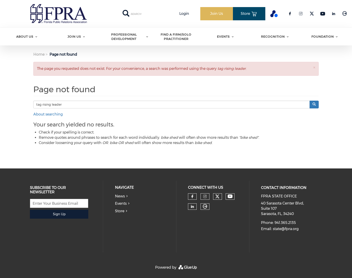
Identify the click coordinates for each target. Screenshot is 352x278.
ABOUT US (24, 36)
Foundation (322, 36)
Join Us (74, 36)
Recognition (273, 36)
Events (223, 36)
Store (119, 211)
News (120, 196)
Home (38, 54)
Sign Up (59, 214)
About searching (48, 114)
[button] (314, 67)
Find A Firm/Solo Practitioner (176, 36)
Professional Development (124, 36)
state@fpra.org (286, 229)
